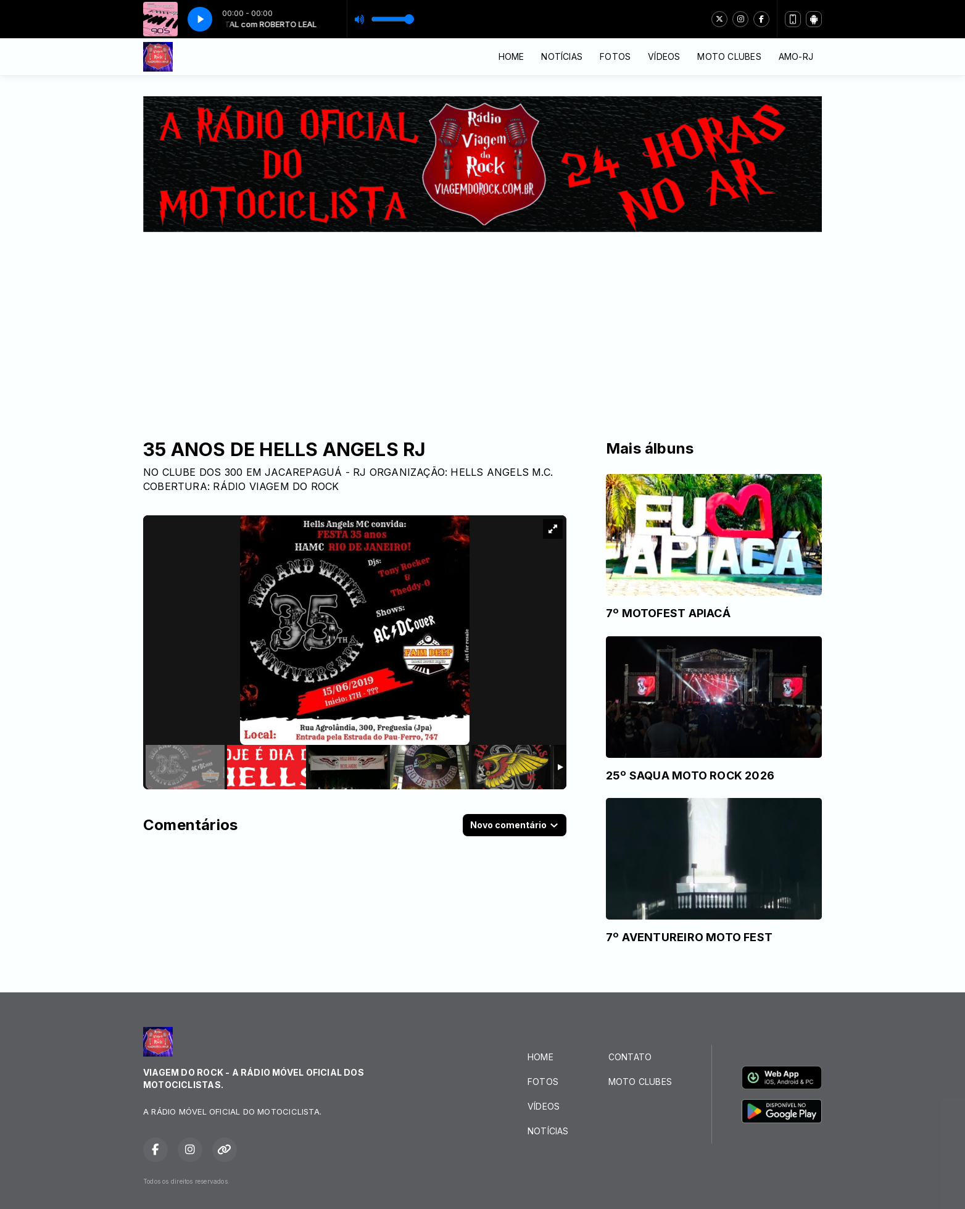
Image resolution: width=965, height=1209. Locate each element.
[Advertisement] (482, 324)
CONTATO (630, 1057)
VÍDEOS (664, 56)
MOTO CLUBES (729, 56)
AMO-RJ (796, 56)
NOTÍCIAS (561, 56)
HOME (511, 56)
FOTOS (615, 56)
